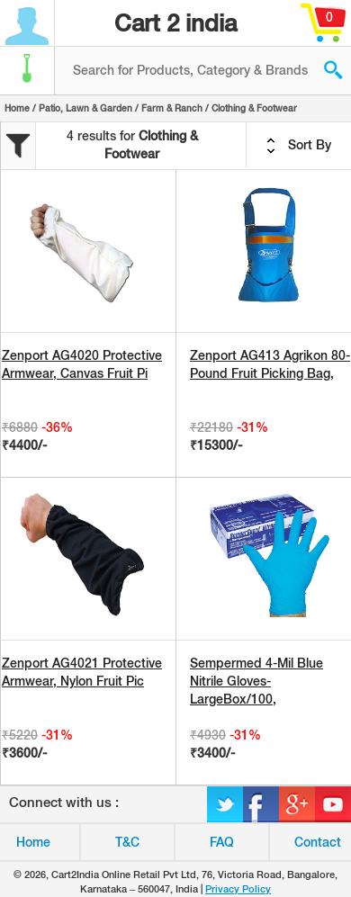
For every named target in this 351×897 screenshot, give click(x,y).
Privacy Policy (238, 889)
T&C (127, 842)
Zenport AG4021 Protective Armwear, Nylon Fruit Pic (82, 672)
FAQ (222, 842)
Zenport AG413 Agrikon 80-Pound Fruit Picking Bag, (270, 364)
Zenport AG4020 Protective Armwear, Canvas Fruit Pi (82, 364)
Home (17, 108)
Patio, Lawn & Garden (85, 108)
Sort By (298, 146)
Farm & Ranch (171, 108)
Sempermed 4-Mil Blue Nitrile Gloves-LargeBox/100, (256, 681)
